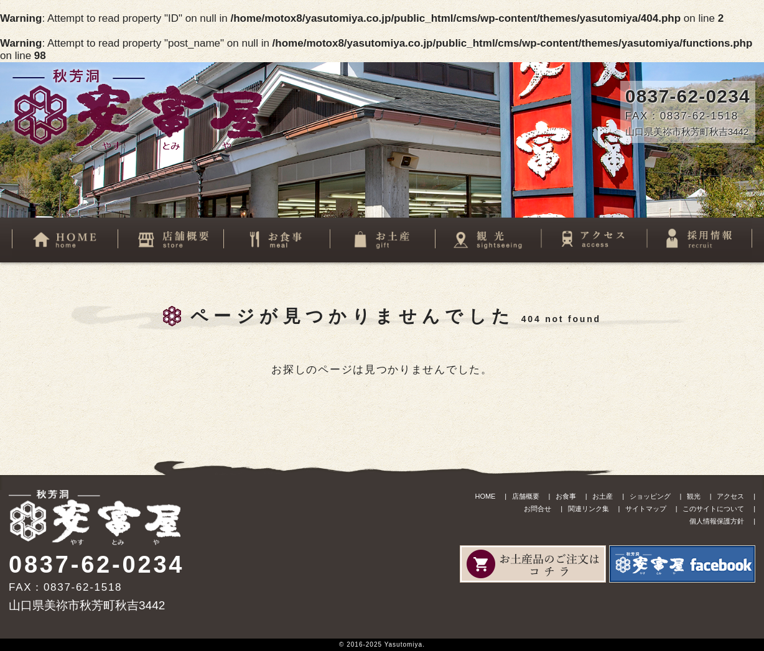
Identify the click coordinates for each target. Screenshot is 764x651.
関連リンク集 (588, 508)
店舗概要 (525, 496)
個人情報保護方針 (716, 521)
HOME (485, 496)
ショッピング (650, 496)
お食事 (566, 496)
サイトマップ (645, 508)
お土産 (602, 496)
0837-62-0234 (687, 96)
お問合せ (537, 508)
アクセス (730, 496)
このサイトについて (713, 508)
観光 (694, 496)
